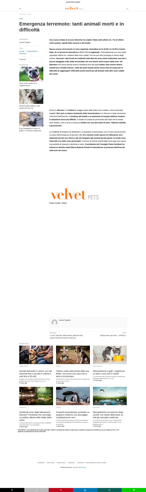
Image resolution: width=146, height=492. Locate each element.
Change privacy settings (73, 2)
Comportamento (32, 51)
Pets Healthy (97, 366)
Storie (58, 366)
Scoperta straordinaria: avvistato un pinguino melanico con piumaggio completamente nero (72, 414)
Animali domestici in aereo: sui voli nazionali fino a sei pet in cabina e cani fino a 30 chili (34, 373)
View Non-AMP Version (79, 466)
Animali (21, 51)
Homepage (22, 14)
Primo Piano (23, 366)
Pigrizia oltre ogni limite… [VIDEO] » (113, 335)
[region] (66, 93)
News (29, 14)
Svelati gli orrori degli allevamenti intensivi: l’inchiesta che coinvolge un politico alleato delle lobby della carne (36, 414)
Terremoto (22, 53)
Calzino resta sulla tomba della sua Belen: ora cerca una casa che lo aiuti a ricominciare (71, 373)
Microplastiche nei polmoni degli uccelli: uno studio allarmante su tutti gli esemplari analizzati (109, 414)
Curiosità (22, 407)
